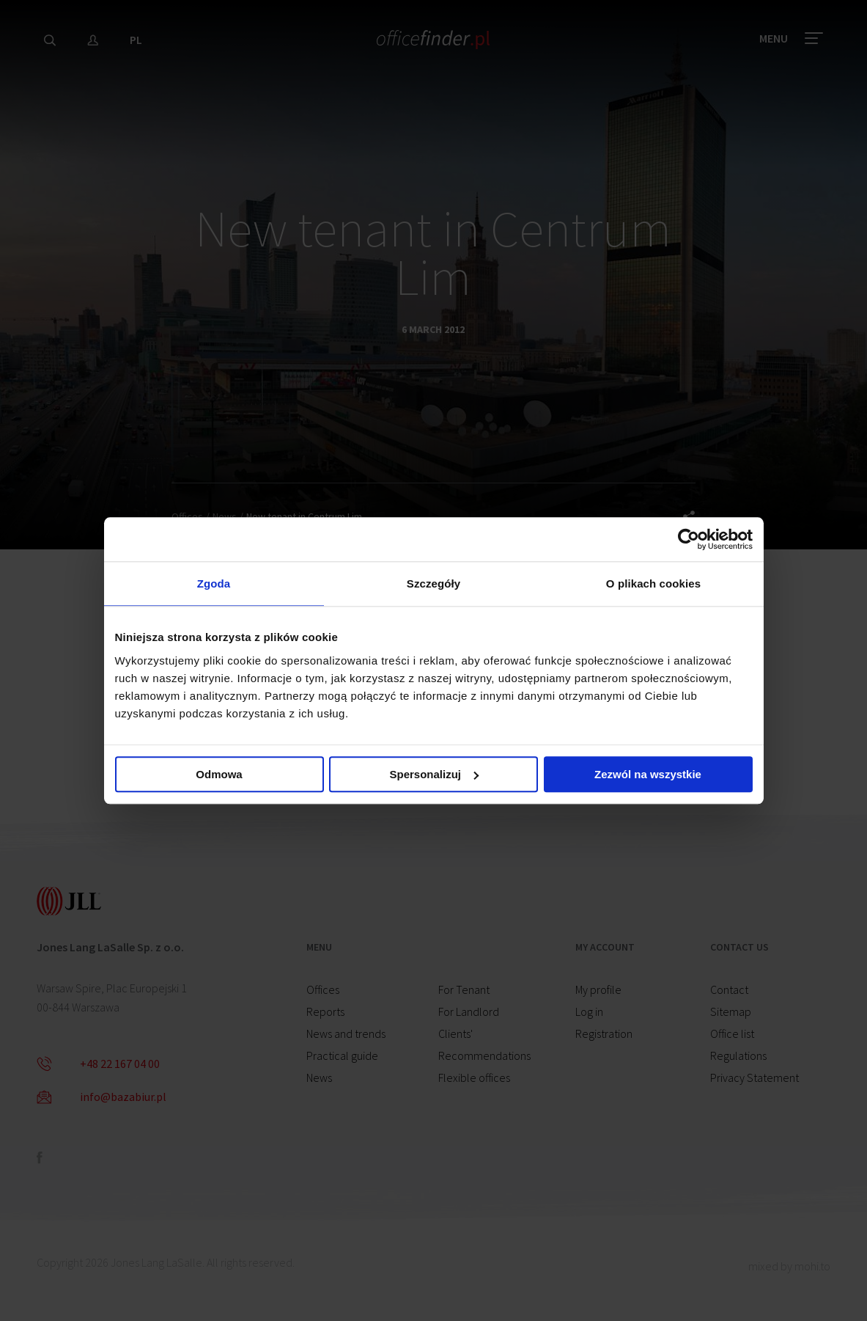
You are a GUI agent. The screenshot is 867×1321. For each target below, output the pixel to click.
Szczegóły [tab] (433, 583)
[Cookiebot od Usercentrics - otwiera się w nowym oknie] (688, 539)
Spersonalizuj (434, 774)
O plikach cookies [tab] (653, 583)
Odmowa (219, 774)
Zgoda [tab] (214, 583)
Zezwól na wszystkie (647, 774)
